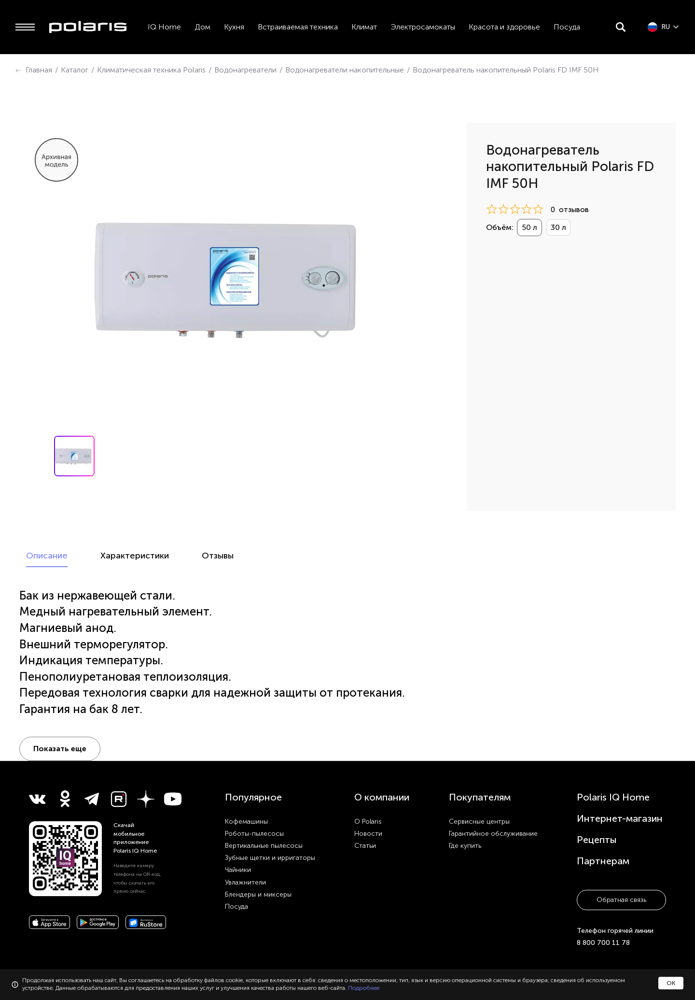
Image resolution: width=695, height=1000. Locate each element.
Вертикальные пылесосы (264, 821)
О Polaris (368, 797)
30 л (558, 227)
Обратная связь (621, 875)
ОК (671, 983)
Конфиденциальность (542, 964)
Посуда (567, 26)
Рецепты (597, 815)
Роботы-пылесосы (254, 809)
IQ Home (164, 26)
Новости (368, 809)
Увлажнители (245, 858)
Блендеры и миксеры (258, 870)
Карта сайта (591, 964)
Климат (364, 26)
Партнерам (603, 837)
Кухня (234, 26)
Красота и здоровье (504, 26)
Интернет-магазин (620, 794)
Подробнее (363, 988)
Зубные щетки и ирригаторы (270, 833)
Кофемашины (246, 797)
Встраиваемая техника (298, 26)
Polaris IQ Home (613, 773)
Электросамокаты (422, 26)
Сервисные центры (479, 797)
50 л (529, 227)
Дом (202, 26)
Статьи (365, 821)
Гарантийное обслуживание (493, 809)
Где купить (465, 821)
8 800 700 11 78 (603, 918)
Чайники (238, 846)
